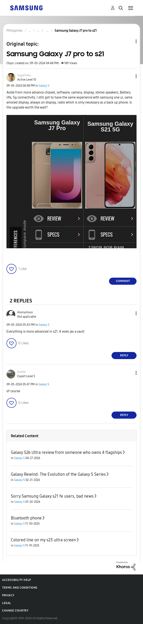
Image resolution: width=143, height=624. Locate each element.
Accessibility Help (16, 580)
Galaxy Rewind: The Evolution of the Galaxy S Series (58, 474)
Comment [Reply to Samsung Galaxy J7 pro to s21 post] (123, 281)
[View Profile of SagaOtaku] (24, 75)
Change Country (15, 610)
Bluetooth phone (26, 517)
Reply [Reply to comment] (124, 355)
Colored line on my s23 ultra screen (43, 539)
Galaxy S (44, 85)
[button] (129, 76)
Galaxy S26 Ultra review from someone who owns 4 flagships (66, 452)
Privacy (8, 595)
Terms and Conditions (20, 587)
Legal (6, 603)
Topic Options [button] (129, 41)
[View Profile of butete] (21, 372)
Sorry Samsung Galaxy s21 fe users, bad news (52, 496)
